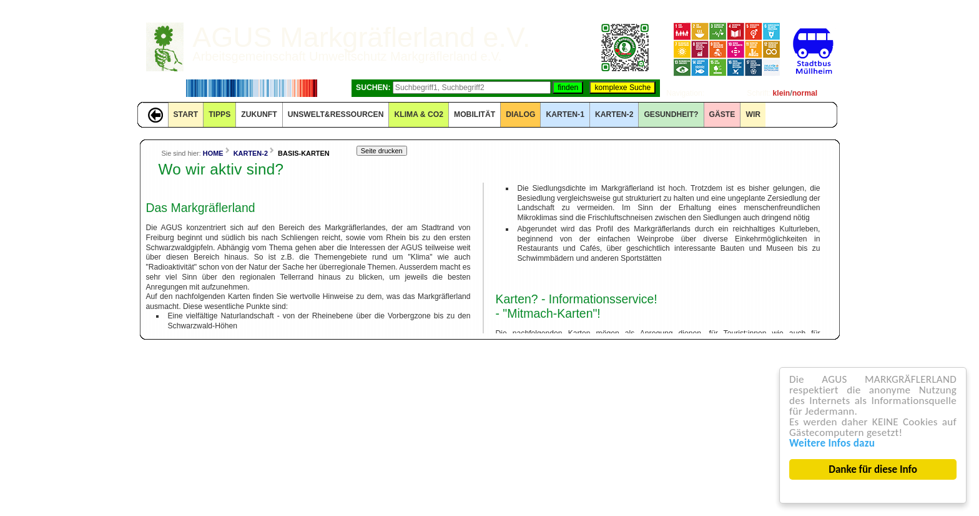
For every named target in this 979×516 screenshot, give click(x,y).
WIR (752, 114)
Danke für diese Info (873, 469)
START (186, 114)
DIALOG (520, 114)
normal (805, 93)
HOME (213, 153)
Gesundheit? (671, 114)
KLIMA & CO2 (418, 114)
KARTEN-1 (565, 114)
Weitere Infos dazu (832, 443)
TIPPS (219, 114)
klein (781, 93)
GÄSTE (722, 114)
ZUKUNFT (259, 114)
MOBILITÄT (474, 114)
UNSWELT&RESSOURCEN (336, 114)
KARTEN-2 (614, 114)
